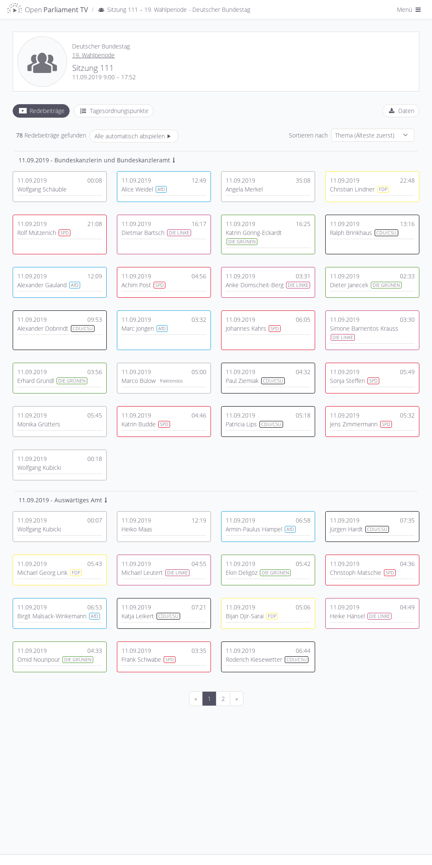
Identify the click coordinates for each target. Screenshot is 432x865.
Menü (409, 9)
